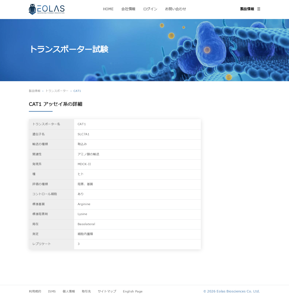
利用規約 (35, 291)
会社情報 (128, 9)
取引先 (86, 291)
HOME (108, 9)
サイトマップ (107, 291)
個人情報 (69, 291)
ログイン (150, 9)
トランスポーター (57, 91)
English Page (133, 291)
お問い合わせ (175, 9)
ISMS (52, 291)
